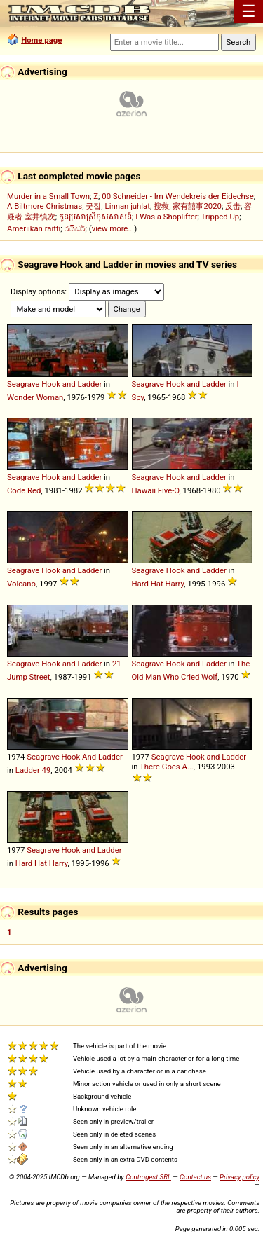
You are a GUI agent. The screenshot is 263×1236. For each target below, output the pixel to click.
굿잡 (93, 206)
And (89, 757)
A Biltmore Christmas (44, 206)
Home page (41, 40)
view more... (113, 228)
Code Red (24, 490)
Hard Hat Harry (158, 584)
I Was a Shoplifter (166, 216)
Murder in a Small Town (48, 196)
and (69, 384)
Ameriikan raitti (33, 228)
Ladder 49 (32, 770)
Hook (50, 384)
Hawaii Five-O (156, 490)
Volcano (21, 584)
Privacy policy (239, 1177)
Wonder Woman (35, 397)
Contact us (195, 1177)
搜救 (161, 206)
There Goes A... (167, 766)
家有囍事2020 (197, 206)
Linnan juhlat (127, 206)
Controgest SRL (148, 1177)
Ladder (89, 384)
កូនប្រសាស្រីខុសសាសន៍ (95, 216)
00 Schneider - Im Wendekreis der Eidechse (177, 196)
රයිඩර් (75, 228)
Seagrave (23, 384)
